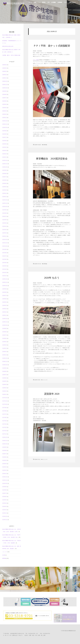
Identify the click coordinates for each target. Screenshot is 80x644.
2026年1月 (4, 78)
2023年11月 (4, 163)
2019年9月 (4, 328)
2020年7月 (4, 295)
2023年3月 (4, 190)
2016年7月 (4, 453)
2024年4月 (4, 147)
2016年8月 (4, 450)
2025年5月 (4, 104)
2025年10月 (4, 87)
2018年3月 (4, 387)
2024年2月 (4, 153)
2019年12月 (4, 318)
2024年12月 (4, 120)
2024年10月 (4, 127)
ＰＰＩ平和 (35, 59)
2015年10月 (4, 483)
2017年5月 (4, 420)
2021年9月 (4, 249)
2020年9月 (4, 288)
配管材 (43, 3)
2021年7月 (4, 256)
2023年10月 (4, 167)
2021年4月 (4, 265)
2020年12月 (4, 279)
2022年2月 (4, 232)
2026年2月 (4, 74)
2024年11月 (4, 124)
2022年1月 (4, 236)
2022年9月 (4, 209)
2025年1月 (4, 117)
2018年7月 (4, 374)
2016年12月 (4, 437)
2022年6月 (4, 219)
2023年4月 (4, 186)
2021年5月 (4, 262)
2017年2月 (4, 430)
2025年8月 (4, 94)
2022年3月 (4, 229)
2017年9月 (4, 407)
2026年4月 (4, 68)
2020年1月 (4, 315)
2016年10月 (4, 443)
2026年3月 (4, 71)
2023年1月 (4, 196)
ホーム (30, 3)
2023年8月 (4, 173)
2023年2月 (4, 193)
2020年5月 (4, 302)
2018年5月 (4, 381)
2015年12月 (4, 476)
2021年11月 (4, 242)
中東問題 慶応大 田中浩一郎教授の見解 (11, 55)
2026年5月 (4, 64)
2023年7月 (4, 176)
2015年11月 (4, 480)
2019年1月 (4, 354)
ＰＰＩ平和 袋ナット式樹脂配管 (52, 45)
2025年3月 (4, 111)
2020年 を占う (51, 277)
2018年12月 (4, 358)
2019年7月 (4, 335)
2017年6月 (4, 417)
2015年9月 (4, 486)
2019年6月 (4, 338)
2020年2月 (4, 312)
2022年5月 (4, 223)
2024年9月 (4, 130)
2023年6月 (4, 180)
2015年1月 (4, 513)
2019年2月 (4, 351)
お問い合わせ (72, 3)
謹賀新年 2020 (51, 393)
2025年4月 (4, 107)
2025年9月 (4, 91)
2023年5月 (4, 183)
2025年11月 (4, 84)
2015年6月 (4, 496)
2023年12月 (4, 160)
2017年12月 (4, 397)
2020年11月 (4, 282)
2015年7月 (4, 493)
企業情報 (60, 3)
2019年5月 (4, 341)
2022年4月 (4, 226)
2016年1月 (4, 473)
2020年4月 (4, 305)
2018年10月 (4, 364)
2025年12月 (4, 81)
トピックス (4, 551)
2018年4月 (4, 384)
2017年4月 (4, 424)
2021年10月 (4, 246)
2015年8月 (4, 490)
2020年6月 (4, 298)
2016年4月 (4, 463)
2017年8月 (4, 410)
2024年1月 (4, 157)
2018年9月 (4, 368)
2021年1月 (4, 275)
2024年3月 (4, 150)
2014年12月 (4, 516)
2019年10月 (4, 325)
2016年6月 (4, 457)
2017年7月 (4, 414)
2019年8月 (4, 331)
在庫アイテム (37, 3)
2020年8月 (4, 292)
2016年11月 (4, 440)
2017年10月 (4, 404)
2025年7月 (4, 97)
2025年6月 (4, 101)
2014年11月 (4, 519)
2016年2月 (4, 470)
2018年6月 (4, 378)
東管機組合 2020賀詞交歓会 (52, 158)
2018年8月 (4, 371)
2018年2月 (4, 391)
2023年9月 (4, 170)
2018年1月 (4, 394)
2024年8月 (4, 134)
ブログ (65, 3)
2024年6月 (4, 140)
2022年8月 (4, 213)
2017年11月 (4, 401)
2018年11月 (4, 361)
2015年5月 (4, 499)
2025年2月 (4, 114)
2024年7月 (4, 137)
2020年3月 (4, 308)
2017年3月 (4, 427)
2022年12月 (4, 200)
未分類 (3, 555)
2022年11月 (4, 203)
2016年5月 (4, 460)
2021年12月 (4, 239)
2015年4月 (4, 503)
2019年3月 (4, 348)
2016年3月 (4, 467)
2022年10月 (4, 206)
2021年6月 (4, 259)
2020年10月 (4, 285)
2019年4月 (4, 345)
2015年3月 (4, 506)
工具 (48, 3)
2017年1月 (4, 434)
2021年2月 (4, 272)
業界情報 (4, 558)
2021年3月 (4, 269)
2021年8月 (4, 252)
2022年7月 (4, 216)
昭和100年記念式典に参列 (7, 46)
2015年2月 (4, 509)
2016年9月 (4, 447)
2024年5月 (4, 144)
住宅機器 (53, 3)
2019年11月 (4, 321)
